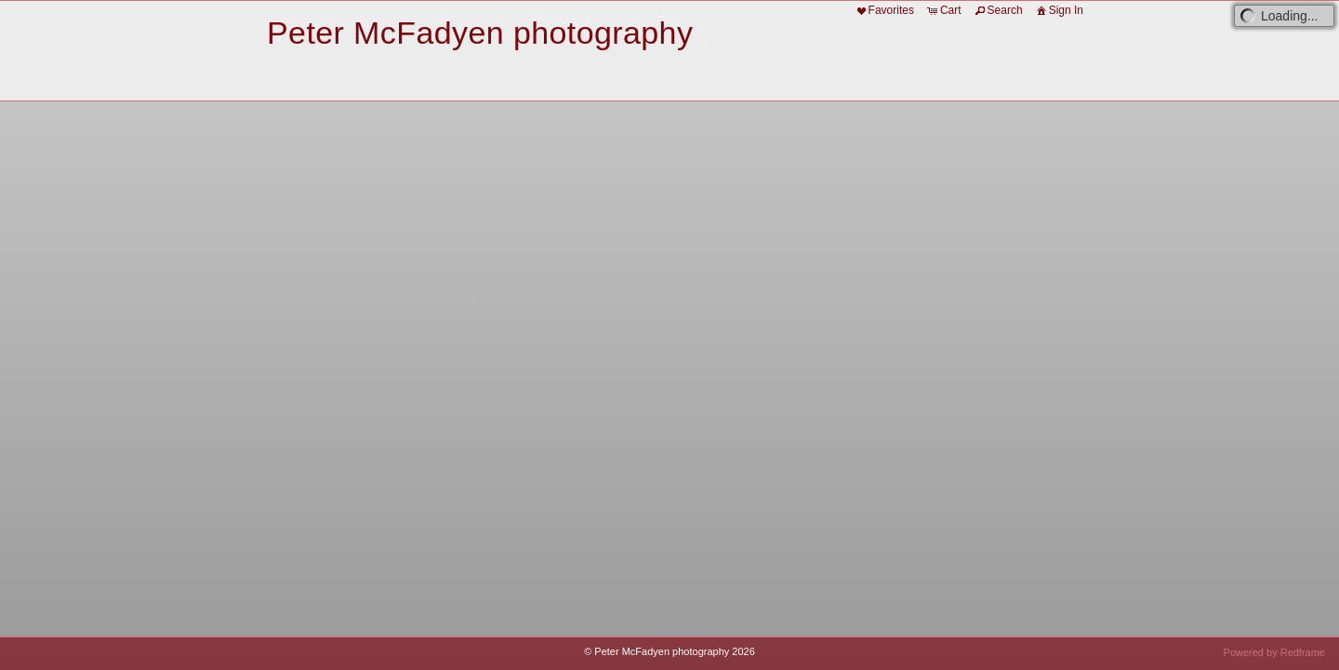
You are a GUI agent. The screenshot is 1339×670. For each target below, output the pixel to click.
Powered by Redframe (1274, 652)
